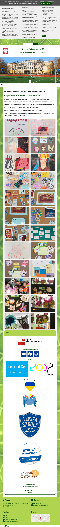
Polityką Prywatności (39, 1)
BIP (5, 515)
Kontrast (38, 40)
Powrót (7, 332)
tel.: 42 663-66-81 (37, 503)
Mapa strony (18, 40)
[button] (2, 70)
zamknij (43, 35)
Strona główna (12, 40)
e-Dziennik (7, 517)
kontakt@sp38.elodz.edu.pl (39, 505)
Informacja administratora (46, 40)
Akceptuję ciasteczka (46, 3)
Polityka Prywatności (10, 519)
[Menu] (30, 85)
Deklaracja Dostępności (10, 521)
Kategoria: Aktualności (19, 91)
